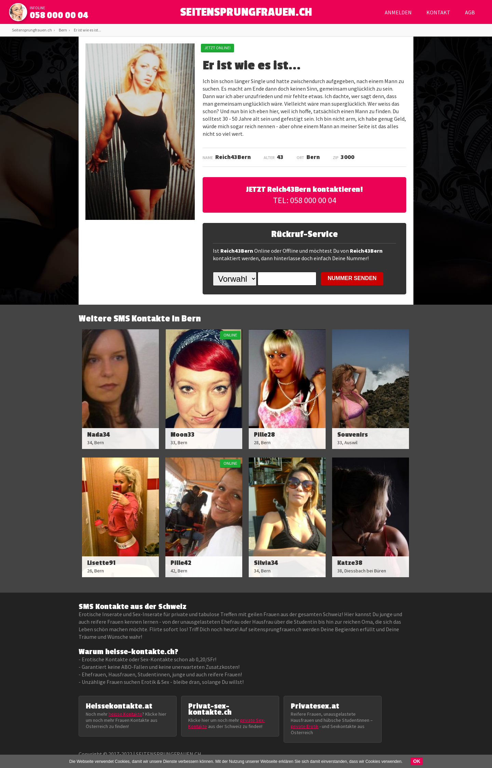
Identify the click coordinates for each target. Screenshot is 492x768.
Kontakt (438, 12)
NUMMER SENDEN (352, 278)
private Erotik (304, 726)
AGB (470, 12)
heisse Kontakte (125, 714)
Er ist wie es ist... (87, 29)
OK (416, 761)
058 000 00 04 (59, 15)
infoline (37, 7)
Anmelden (398, 12)
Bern (63, 29)
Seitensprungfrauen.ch (32, 29)
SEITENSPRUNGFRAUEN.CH (246, 14)
